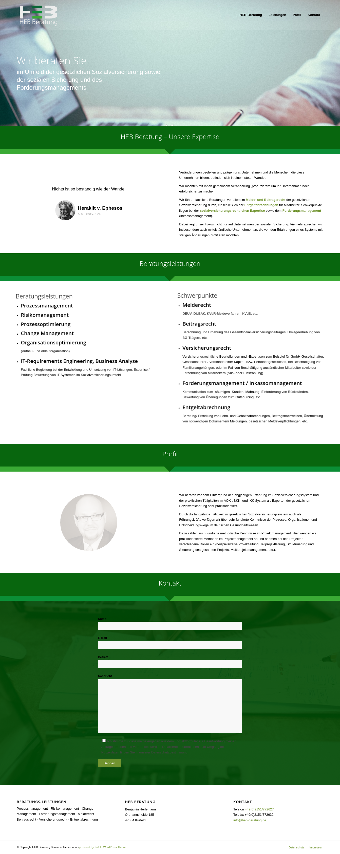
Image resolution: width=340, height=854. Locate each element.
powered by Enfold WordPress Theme (102, 847)
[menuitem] (250, 15)
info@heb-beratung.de (249, 820)
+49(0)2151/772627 (259, 809)
